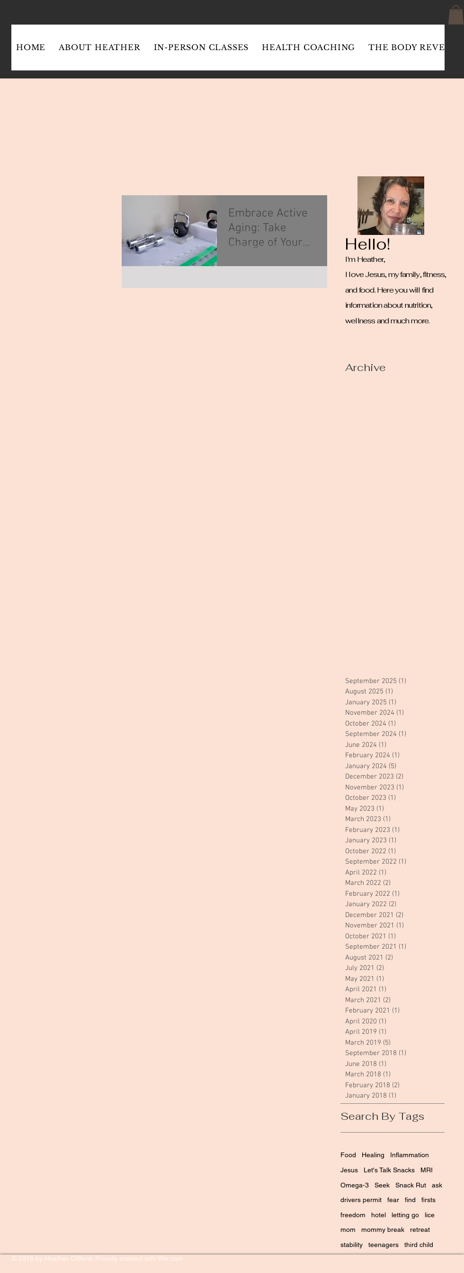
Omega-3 (354, 1185)
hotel (378, 1215)
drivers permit (361, 1200)
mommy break (382, 1229)
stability (351, 1244)
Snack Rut (410, 1185)
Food (348, 1155)
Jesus (349, 1170)
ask (437, 1185)
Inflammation (409, 1155)
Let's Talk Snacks (389, 1170)
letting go (405, 1215)
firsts (428, 1200)
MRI (426, 1170)
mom (348, 1229)
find (410, 1200)
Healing (373, 1155)
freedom (353, 1215)
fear (393, 1200)
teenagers (383, 1244)
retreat (420, 1229)
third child (418, 1244)
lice (430, 1215)
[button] (456, 15)
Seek (382, 1185)
